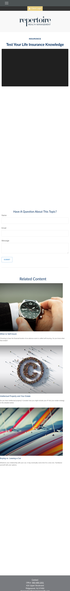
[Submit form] (7, 259)
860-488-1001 (38, 583)
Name (4, 215)
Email (4, 228)
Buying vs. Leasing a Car (10, 458)
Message (5, 241)
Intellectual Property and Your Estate (15, 396)
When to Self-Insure (8, 334)
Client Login (35, 8)
